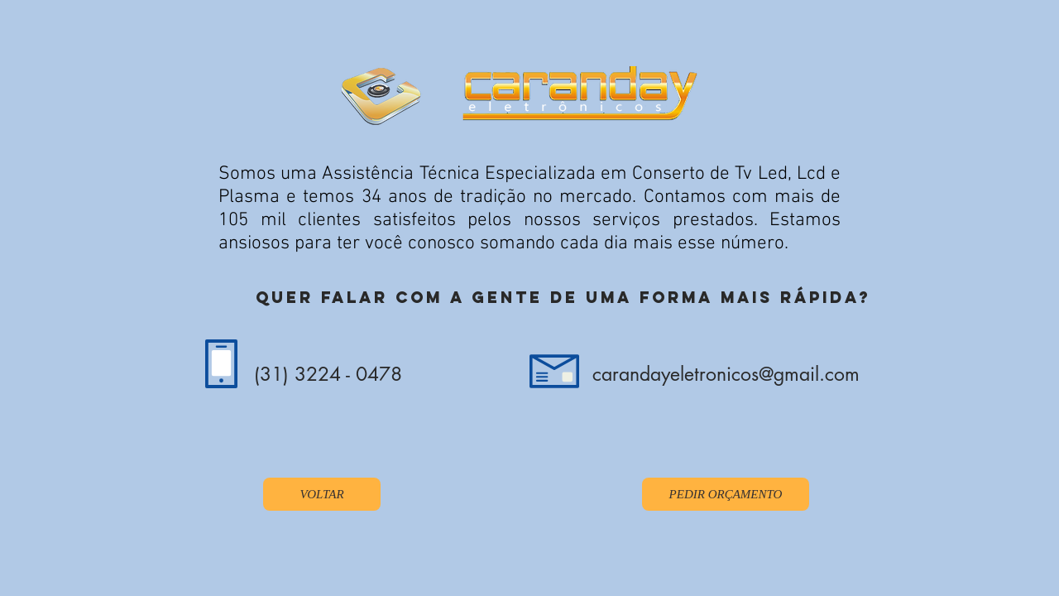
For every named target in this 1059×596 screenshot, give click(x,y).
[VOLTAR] (322, 494)
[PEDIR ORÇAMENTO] (725, 494)
